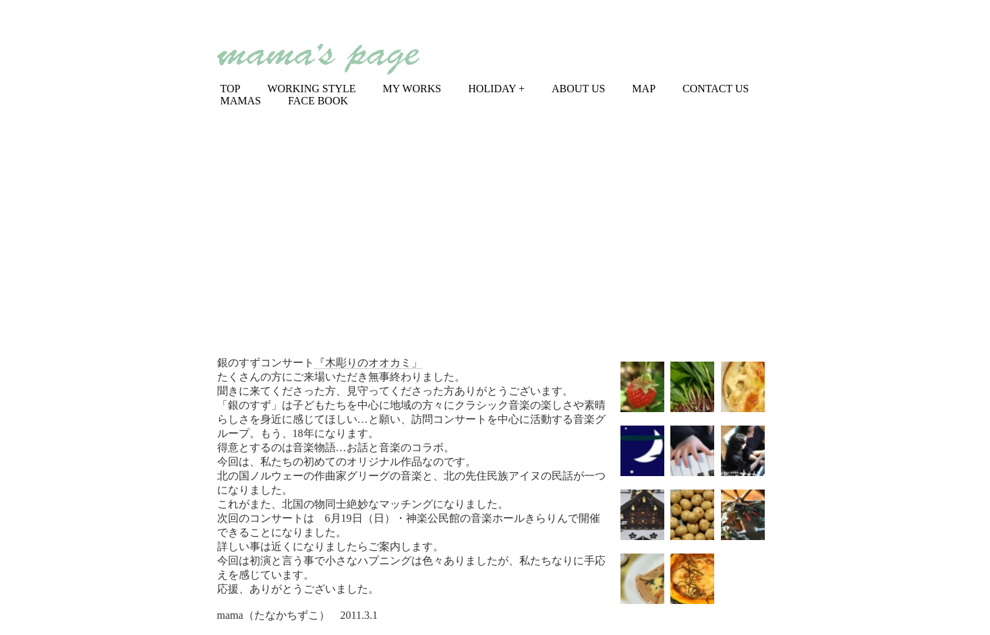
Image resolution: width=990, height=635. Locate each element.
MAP (644, 88)
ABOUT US (578, 88)
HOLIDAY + (496, 88)
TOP (231, 88)
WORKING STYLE (311, 88)
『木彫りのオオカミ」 (368, 362)
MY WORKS (412, 88)
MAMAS (241, 100)
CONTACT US (715, 88)
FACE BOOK (318, 100)
